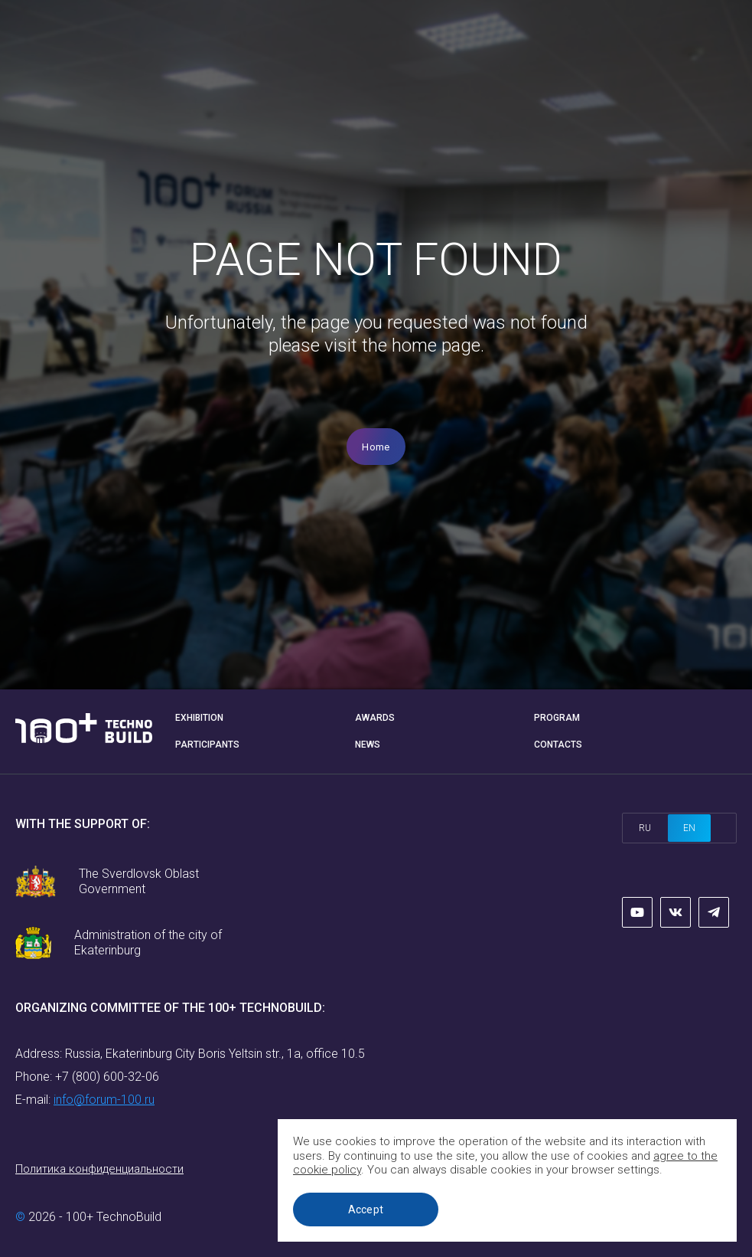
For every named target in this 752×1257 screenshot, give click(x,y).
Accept (366, 1209)
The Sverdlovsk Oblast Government (139, 881)
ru (645, 828)
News (367, 744)
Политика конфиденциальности (99, 1169)
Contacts (558, 744)
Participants (207, 744)
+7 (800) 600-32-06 (107, 1076)
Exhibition (199, 717)
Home (375, 447)
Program (557, 717)
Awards (375, 717)
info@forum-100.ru (104, 1099)
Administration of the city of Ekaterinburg (148, 942)
